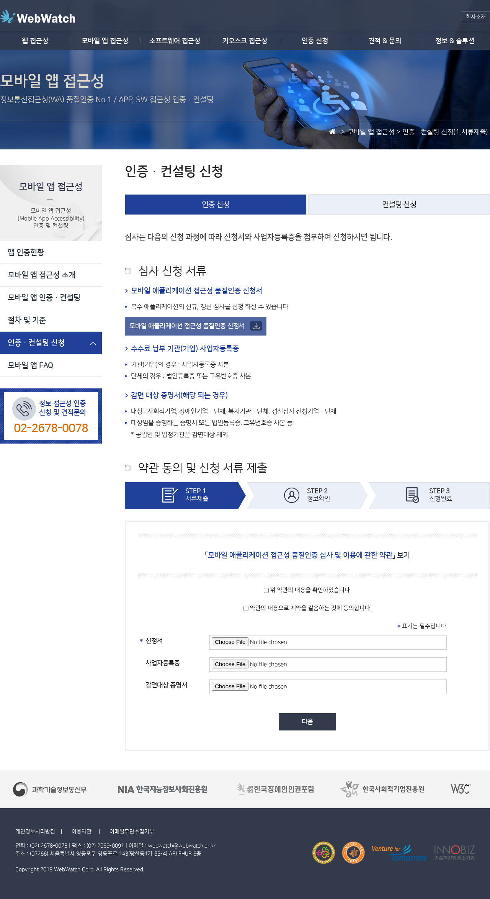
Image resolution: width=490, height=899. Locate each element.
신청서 (154, 639)
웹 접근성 (35, 41)
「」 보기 (307, 555)
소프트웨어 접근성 (174, 41)
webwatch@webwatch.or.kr (182, 846)
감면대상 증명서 (166, 685)
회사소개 (476, 17)
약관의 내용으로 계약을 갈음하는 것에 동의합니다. (307, 608)
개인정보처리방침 (35, 832)
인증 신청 (315, 41)
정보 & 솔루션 (454, 41)
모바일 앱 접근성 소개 (41, 275)
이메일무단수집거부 (131, 832)
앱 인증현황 (26, 252)
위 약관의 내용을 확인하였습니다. (307, 590)
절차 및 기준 (27, 320)
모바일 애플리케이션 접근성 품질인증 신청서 (195, 326)
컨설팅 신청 (399, 204)
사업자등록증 (162, 663)
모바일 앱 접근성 (105, 41)
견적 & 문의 (384, 41)
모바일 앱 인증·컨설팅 (44, 297)
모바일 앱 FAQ (30, 365)
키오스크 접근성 (244, 41)
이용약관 (82, 832)
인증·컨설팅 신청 (36, 343)
